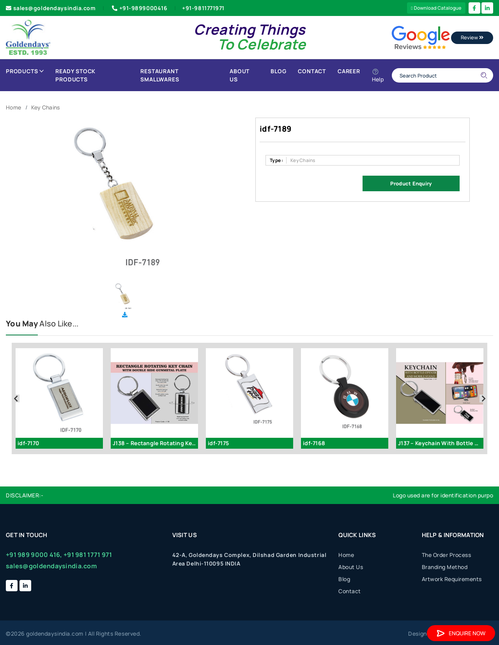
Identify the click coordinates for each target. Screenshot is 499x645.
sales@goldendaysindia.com (51, 8)
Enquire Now (461, 633)
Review (472, 37)
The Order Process (446, 555)
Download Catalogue (436, 8)
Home (13, 107)
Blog (278, 71)
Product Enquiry (411, 183)
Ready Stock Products (75, 75)
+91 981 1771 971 (88, 554)
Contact (312, 71)
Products (25, 71)
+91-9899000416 (138, 8)
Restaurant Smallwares (159, 75)
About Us (240, 75)
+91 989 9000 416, (34, 554)
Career (349, 71)
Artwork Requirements (452, 579)
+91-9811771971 (203, 8)
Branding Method (445, 567)
